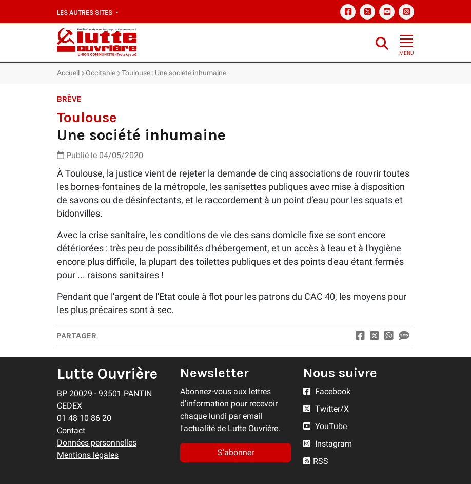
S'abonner (236, 452)
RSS (315, 461)
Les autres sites (85, 12)
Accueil (68, 73)
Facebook (326, 391)
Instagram (327, 444)
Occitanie (100, 73)
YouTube (325, 426)
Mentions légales (88, 455)
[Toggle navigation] (406, 42)
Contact (71, 430)
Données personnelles (96, 443)
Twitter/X (326, 409)
